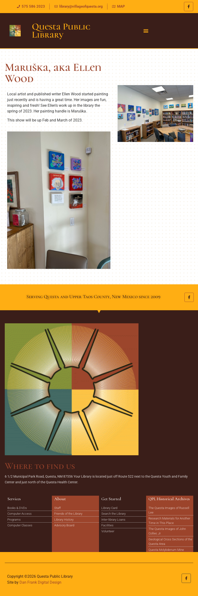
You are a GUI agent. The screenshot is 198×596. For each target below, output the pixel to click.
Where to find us (40, 465)
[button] (146, 31)
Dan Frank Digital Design (40, 582)
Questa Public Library (61, 30)
